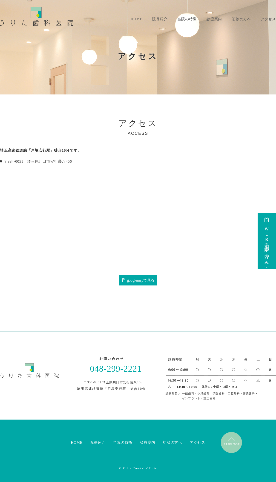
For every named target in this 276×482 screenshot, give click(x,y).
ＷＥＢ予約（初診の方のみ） (266, 241)
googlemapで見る (138, 280)
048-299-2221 (116, 368)
